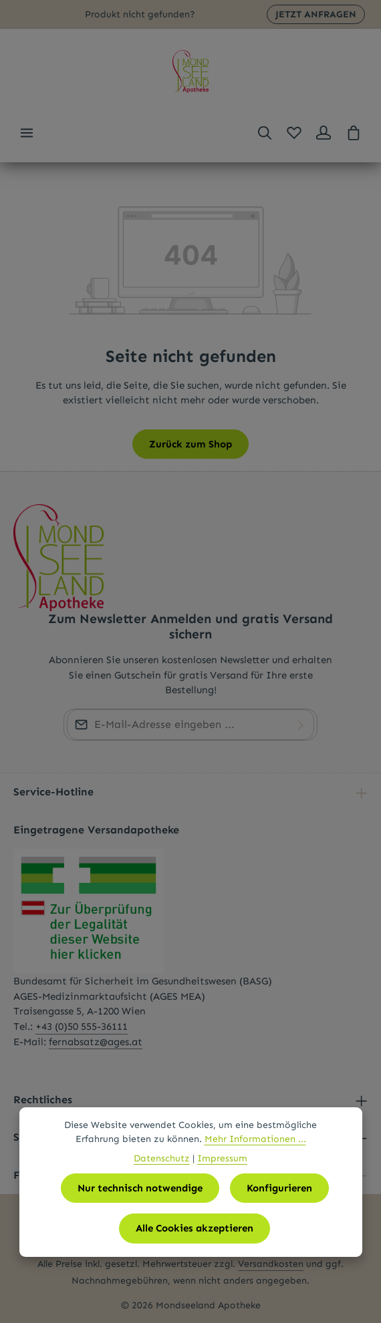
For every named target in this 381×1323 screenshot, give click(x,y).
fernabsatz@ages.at (95, 1042)
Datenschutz (162, 1158)
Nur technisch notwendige (140, 1188)
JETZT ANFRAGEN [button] (315, 14)
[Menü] (26, 133)
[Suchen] (264, 133)
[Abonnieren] (300, 724)
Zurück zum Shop (190, 444)
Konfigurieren (279, 1188)
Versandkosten (270, 1264)
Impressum (222, 1158)
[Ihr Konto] (323, 133)
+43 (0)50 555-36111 (81, 1026)
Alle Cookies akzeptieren (194, 1228)
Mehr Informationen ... (255, 1139)
